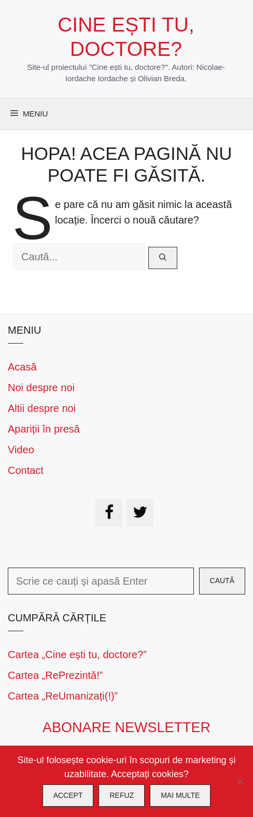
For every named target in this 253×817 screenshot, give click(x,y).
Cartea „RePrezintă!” (55, 675)
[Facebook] (108, 513)
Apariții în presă (44, 429)
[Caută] (162, 258)
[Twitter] (139, 513)
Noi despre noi (41, 387)
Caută (222, 580)
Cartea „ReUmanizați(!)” (63, 696)
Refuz (121, 795)
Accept (68, 795)
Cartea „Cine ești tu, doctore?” (77, 654)
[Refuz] (240, 781)
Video (21, 449)
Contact (26, 470)
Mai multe (180, 795)
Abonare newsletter (126, 727)
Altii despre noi (42, 408)
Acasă (22, 367)
